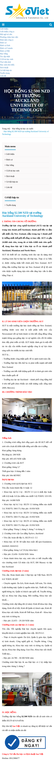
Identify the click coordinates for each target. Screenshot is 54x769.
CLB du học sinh (6, 59)
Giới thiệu (4, 29)
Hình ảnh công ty (7, 40)
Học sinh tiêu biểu (7, 65)
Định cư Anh (5, 45)
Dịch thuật (4, 68)
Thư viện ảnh (5, 62)
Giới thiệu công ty (7, 32)
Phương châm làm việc (9, 37)
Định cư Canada (6, 48)
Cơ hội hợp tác (6, 70)
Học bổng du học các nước (22, 129)
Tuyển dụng (5, 73)
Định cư (3, 43)
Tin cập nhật (5, 56)
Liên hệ (3, 76)
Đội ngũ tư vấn (6, 34)
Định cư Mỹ (5, 51)
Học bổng (4, 54)
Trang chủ (6, 129)
